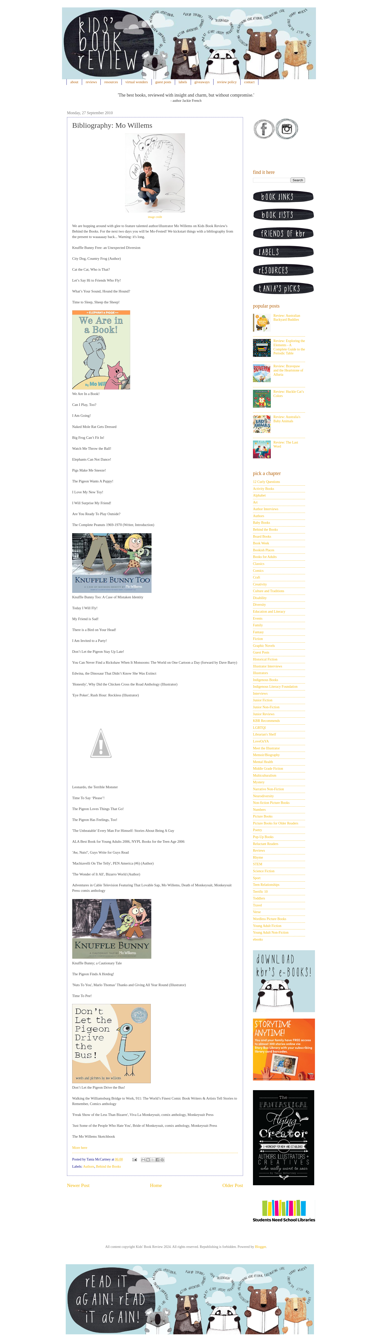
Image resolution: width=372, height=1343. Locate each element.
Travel (257, 905)
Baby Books (261, 523)
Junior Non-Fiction (266, 707)
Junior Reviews (264, 714)
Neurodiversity (263, 796)
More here (79, 1148)
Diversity (259, 604)
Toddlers (259, 898)
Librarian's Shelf (264, 734)
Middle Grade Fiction (268, 768)
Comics (258, 571)
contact (249, 82)
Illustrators (260, 673)
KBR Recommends (266, 721)
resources (111, 82)
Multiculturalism (264, 775)
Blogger (260, 1247)
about (74, 82)
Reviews (259, 850)
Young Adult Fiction (267, 926)
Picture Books (263, 816)
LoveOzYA (261, 741)
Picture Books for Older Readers (275, 823)
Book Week (261, 543)
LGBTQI (259, 728)
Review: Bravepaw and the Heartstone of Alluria (288, 370)
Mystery (259, 782)
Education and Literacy (269, 611)
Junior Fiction (262, 700)
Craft (256, 577)
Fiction (258, 639)
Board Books (262, 536)
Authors (88, 1166)
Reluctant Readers (265, 844)
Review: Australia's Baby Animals (287, 419)
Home (156, 1185)
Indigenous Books (265, 680)
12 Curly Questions (266, 482)
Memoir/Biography (266, 755)
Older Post (232, 1185)
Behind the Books (108, 1166)
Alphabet (259, 495)
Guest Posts (261, 652)
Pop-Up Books (263, 837)
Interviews (260, 693)
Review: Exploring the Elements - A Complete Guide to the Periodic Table (289, 347)
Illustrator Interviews (267, 666)
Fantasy (258, 632)
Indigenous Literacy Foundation (275, 686)
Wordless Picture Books (269, 919)
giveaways (202, 82)
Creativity (260, 584)
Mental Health (263, 762)
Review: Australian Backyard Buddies (287, 318)
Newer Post (78, 1185)
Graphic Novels (264, 646)
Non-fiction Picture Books (271, 803)
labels (183, 82)
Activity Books (263, 489)
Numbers (259, 810)
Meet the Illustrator (266, 748)
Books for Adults (265, 557)
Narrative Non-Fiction (268, 789)
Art (255, 502)
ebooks (258, 939)
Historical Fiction (265, 659)
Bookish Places (263, 550)
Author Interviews (265, 509)
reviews (91, 82)
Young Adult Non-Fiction (270, 932)
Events (257, 618)
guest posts (163, 82)
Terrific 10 (260, 892)
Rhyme (258, 857)
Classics (258, 564)
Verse (257, 912)
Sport (256, 878)
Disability (260, 598)
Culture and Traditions (268, 591)
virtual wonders (136, 82)
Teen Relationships (266, 885)
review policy (227, 82)
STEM (257, 864)
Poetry (257, 830)
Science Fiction (264, 871)
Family (258, 625)
